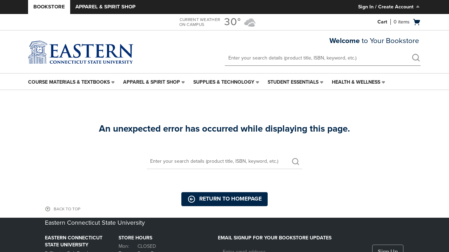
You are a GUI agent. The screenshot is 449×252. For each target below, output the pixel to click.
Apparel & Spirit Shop (105, 7)
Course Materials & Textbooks (69, 82)
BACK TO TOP (67, 208)
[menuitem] (72, 82)
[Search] (224, 161)
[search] (415, 58)
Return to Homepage (224, 199)
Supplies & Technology (223, 82)
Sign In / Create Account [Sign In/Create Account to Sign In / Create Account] (389, 7)
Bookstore (49, 7)
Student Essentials (293, 82)
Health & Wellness (356, 82)
